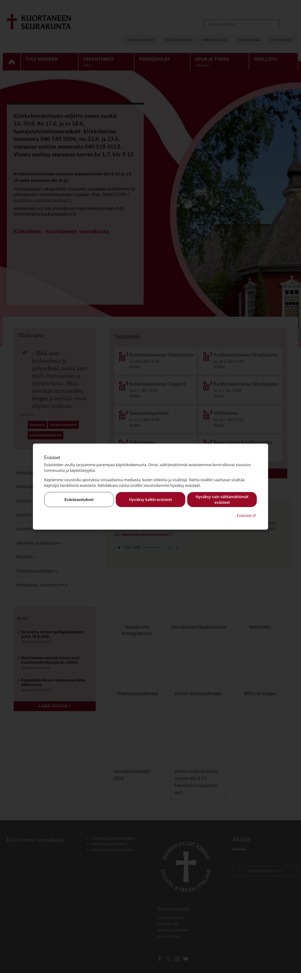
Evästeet (247, 515)
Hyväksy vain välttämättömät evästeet (222, 499)
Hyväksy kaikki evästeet (150, 499)
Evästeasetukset (79, 499)
